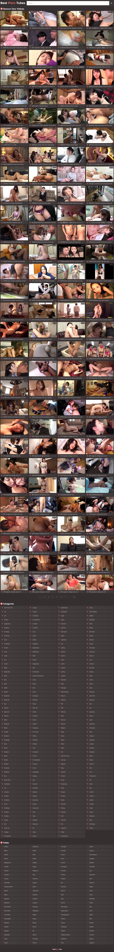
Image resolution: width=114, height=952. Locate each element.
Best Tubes (12, 3)
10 (74, 597)
